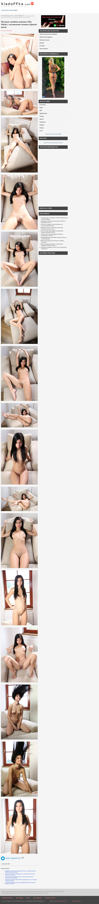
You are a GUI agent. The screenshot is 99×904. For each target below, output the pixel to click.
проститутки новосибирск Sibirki (53, 142)
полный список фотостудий (53, 134)
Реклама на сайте (50, 898)
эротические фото (7, 16)
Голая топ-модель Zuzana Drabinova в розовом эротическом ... (52, 225)
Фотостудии (19, 898)
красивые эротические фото (17, 4)
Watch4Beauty (19, 16)
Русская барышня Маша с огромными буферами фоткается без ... (52, 244)
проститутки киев (9, 10)
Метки (28, 898)
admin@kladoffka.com (62, 901)
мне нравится (10, 858)
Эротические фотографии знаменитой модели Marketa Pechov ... (52, 231)
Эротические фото (7, 898)
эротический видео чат (38, 901)
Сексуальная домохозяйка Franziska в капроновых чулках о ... (52, 235)
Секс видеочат (37, 898)
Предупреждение (76, 901)
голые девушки (29, 901)
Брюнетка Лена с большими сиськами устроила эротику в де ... (52, 228)
